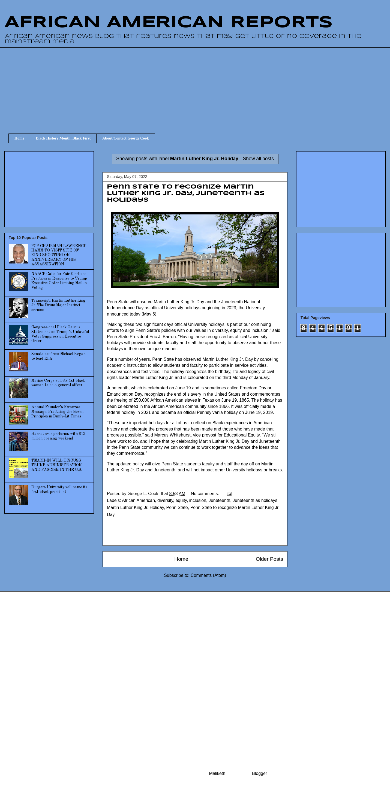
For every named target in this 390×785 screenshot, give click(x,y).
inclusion (197, 500)
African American (138, 500)
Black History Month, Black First (63, 138)
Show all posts (258, 158)
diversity (165, 500)
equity (181, 500)
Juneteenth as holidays (255, 500)
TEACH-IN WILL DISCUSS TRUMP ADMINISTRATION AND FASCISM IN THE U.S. (56, 465)
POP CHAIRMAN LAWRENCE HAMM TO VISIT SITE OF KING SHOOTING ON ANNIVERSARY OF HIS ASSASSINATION (58, 255)
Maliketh (217, 773)
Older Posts (269, 559)
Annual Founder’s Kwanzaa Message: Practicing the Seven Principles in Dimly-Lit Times (57, 411)
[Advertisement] (199, 85)
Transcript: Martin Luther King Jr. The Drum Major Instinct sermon (58, 305)
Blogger (259, 773)
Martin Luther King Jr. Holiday (135, 507)
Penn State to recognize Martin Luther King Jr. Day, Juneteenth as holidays (186, 193)
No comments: (205, 493)
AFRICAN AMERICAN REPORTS (168, 23)
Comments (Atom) (208, 575)
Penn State (177, 507)
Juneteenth (219, 500)
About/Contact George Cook (125, 138)
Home (19, 138)
